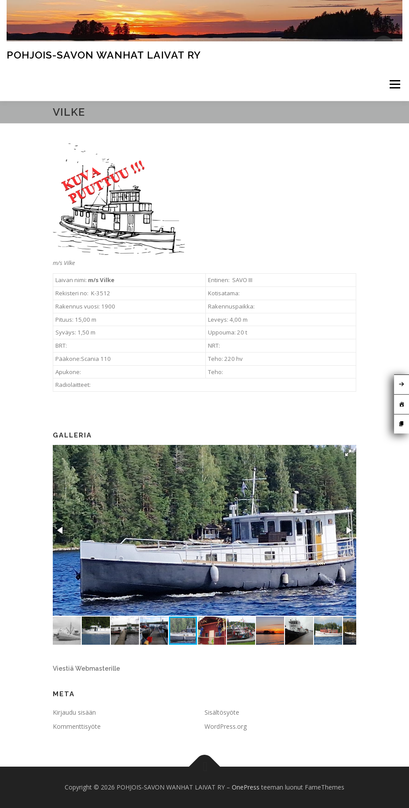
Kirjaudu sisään (74, 712)
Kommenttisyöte (77, 726)
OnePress (245, 787)
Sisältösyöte (221, 712)
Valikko (394, 84)
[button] (348, 453)
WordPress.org (225, 726)
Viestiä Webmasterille (86, 668)
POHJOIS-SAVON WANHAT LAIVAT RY (104, 55)
